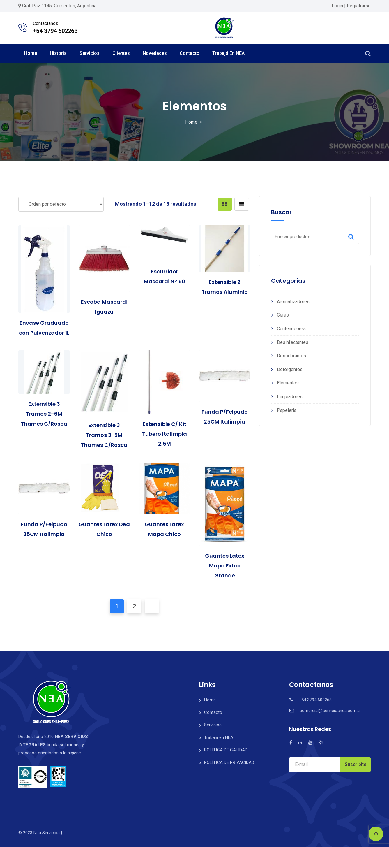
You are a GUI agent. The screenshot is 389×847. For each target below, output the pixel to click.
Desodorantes (291, 356)
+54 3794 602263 (55, 30)
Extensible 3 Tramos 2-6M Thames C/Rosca (44, 413)
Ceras (283, 315)
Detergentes (290, 369)
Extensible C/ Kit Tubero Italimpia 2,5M (164, 433)
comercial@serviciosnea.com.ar (330, 710)
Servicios (89, 53)
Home (30, 53)
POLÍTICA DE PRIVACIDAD (229, 762)
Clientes (121, 53)
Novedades (155, 53)
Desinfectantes (292, 342)
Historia (58, 53)
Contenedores (291, 328)
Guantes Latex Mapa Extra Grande (224, 565)
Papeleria (286, 410)
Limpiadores (290, 396)
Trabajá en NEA (228, 53)
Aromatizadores (293, 301)
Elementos (288, 383)
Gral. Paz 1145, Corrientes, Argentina (59, 5)
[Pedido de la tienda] (61, 204)
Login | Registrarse (351, 5)
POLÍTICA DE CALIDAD (225, 750)
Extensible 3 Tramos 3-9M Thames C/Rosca (104, 435)
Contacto (189, 53)
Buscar (351, 236)
